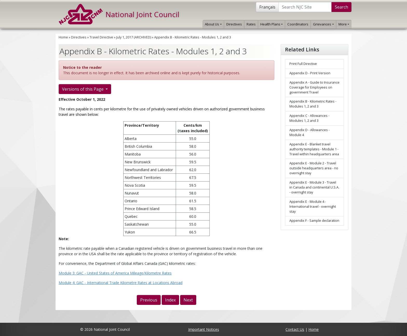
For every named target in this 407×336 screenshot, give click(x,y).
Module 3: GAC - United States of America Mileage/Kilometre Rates (115, 273)
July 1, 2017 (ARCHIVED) (133, 37)
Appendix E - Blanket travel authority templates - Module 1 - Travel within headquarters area (314, 149)
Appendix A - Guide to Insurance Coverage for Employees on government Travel (314, 87)
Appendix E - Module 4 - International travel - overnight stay (312, 206)
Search (341, 7)
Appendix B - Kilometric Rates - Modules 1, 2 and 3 (192, 37)
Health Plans (271, 24)
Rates (251, 24)
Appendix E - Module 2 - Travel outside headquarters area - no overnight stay (313, 168)
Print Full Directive (303, 64)
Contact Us (295, 329)
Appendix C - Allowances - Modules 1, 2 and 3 (309, 118)
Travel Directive (101, 37)
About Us (213, 24)
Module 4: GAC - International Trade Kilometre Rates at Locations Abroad (120, 282)
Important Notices (203, 329)
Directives (234, 24)
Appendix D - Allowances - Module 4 (309, 132)
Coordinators (297, 24)
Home (63, 37)
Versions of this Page (83, 89)
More (343, 24)
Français (267, 7)
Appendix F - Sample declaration (314, 220)
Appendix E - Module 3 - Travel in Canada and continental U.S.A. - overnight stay (314, 187)
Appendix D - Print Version (309, 73)
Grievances (323, 24)
